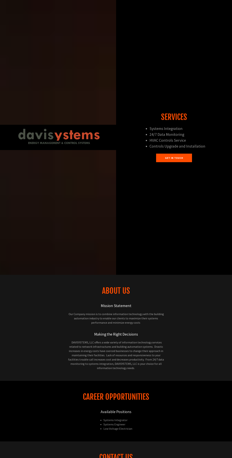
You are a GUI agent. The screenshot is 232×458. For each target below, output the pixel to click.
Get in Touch (174, 157)
